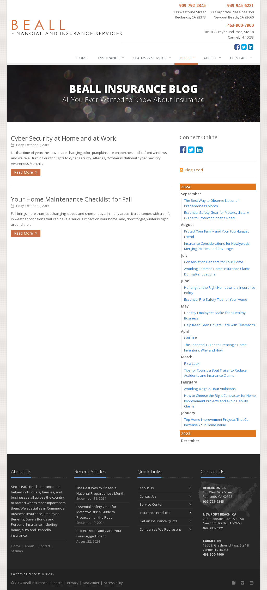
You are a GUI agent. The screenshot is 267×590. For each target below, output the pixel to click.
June (185, 280)
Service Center (165, 504)
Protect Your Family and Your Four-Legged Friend (102, 536)
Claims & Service (152, 58)
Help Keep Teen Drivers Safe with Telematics (219, 325)
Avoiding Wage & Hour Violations (210, 388)
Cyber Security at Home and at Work (63, 138)
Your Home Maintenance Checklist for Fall (71, 199)
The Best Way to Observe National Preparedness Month (102, 493)
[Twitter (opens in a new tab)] (244, 46)
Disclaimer (91, 582)
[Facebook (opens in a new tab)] (237, 46)
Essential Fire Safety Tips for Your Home (215, 299)
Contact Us (165, 496)
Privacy (72, 582)
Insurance (111, 58)
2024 (185, 186)
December (190, 440)
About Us (165, 488)
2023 (185, 433)
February (189, 382)
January (188, 412)
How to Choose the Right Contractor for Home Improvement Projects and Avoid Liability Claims (220, 401)
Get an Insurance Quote (165, 521)
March (186, 356)
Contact (241, 58)
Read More (25, 172)
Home (82, 57)
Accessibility (113, 582)
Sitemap (17, 551)
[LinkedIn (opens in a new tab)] (250, 46)
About (212, 58)
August (187, 224)
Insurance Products (165, 512)
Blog (187, 58)
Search (57, 582)
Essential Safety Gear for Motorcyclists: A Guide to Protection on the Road (102, 514)
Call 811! (190, 338)
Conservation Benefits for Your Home (213, 262)
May (185, 306)
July (184, 255)
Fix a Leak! (192, 363)
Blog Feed (191, 169)
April (185, 331)
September (191, 193)
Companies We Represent (165, 529)
